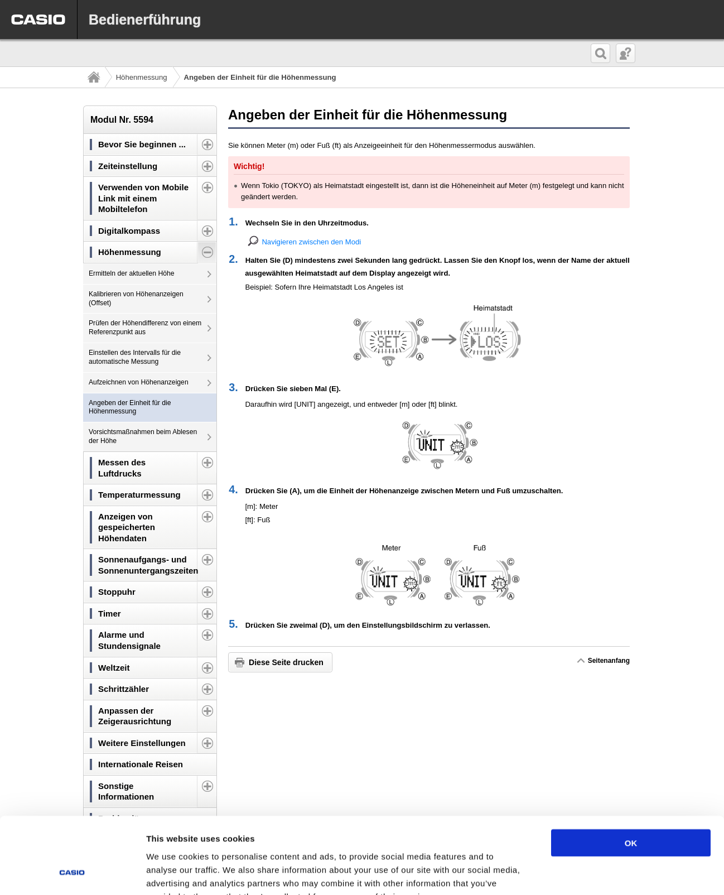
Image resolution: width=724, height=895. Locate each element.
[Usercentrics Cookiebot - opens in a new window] (72, 873)
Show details (585, 873)
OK (631, 774)
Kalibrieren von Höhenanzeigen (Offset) (136, 298)
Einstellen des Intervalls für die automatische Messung (135, 357)
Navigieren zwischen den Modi (311, 242)
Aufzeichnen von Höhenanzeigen (139, 382)
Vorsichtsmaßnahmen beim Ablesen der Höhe (143, 436)
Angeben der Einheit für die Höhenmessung (130, 407)
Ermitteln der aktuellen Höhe (132, 273)
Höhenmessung (141, 77)
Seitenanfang (608, 661)
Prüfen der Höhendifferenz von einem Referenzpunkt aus (145, 327)
